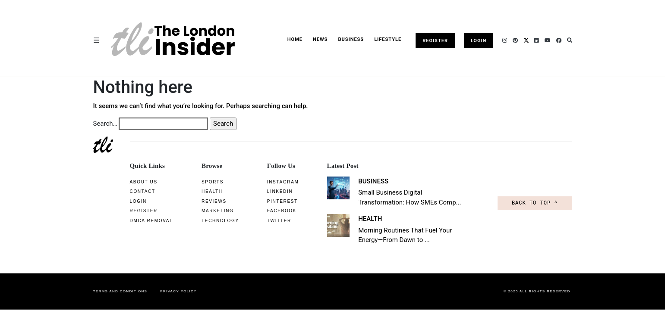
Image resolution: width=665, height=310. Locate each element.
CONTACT (142, 191)
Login (479, 40)
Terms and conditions (120, 291)
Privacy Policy (178, 291)
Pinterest (274, 201)
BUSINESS (351, 39)
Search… (105, 123)
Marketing (210, 210)
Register (435, 40)
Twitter (271, 220)
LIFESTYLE (387, 39)
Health (204, 191)
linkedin (272, 191)
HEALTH (364, 219)
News (320, 39)
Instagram (275, 182)
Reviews (206, 201)
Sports (205, 182)
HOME (295, 39)
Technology (213, 220)
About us (144, 182)
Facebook (274, 210)
